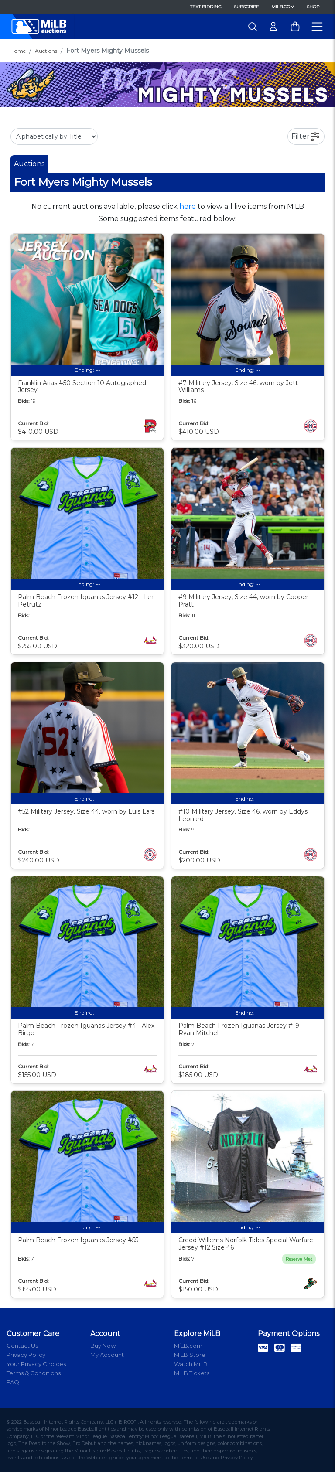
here (187, 206)
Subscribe (246, 7)
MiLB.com (282, 7)
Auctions (46, 51)
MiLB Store (189, 1354)
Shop (313, 7)
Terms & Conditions (34, 1373)
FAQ (13, 1382)
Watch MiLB (191, 1363)
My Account (107, 1354)
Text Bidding (206, 7)
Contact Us (22, 1345)
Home (18, 51)
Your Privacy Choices (36, 1363)
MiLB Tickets (191, 1373)
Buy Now (103, 1345)
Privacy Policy (26, 1354)
